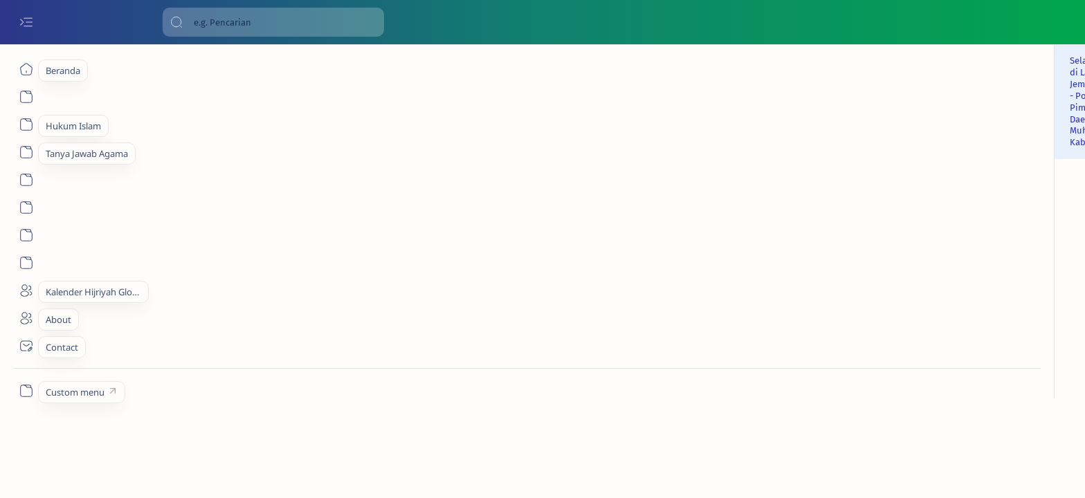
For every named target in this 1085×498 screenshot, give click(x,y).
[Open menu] (26, 22)
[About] (26, 124)
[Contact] (26, 346)
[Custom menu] (26, 391)
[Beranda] (26, 69)
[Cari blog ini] (273, 22)
